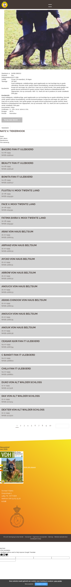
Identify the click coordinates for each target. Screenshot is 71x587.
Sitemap (50, 537)
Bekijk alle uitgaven (30, 467)
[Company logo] (5, 5)
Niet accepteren (29, 584)
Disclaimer (28, 537)
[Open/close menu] (50, 5)
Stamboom (15, 127)
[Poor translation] (5, 555)
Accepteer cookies (41, 584)
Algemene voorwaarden (40, 537)
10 (50, 425)
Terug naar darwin (11, 120)
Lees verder (58, 581)
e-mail (4, 501)
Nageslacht (5, 127)
